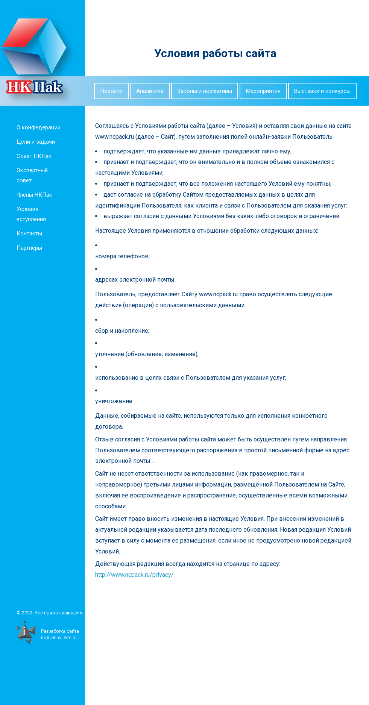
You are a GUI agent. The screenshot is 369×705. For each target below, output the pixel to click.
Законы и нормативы (204, 91)
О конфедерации (38, 127)
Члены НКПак (34, 194)
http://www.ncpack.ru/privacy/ (139, 574)
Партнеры (28, 247)
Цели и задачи (35, 141)
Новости (111, 91)
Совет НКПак (33, 156)
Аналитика (150, 91)
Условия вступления (30, 214)
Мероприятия (263, 91)
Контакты (28, 233)
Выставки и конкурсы (322, 91)
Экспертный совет (31, 175)
